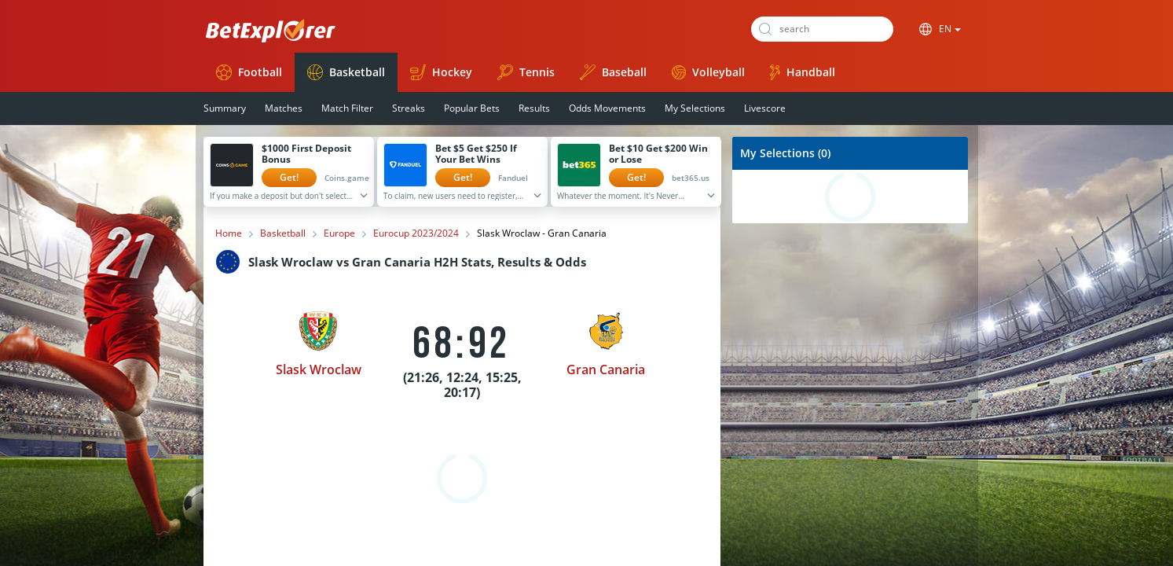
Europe (339, 233)
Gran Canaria (605, 369)
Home (228, 233)
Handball (802, 72)
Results (534, 108)
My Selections (695, 108)
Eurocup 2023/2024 (416, 233)
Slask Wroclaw (318, 369)
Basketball (346, 72)
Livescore (765, 108)
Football (249, 72)
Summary (224, 108)
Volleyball (708, 71)
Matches (283, 108)
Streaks (408, 108)
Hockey (441, 72)
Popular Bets (472, 108)
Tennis (526, 72)
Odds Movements (607, 108)
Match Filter (347, 108)
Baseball (613, 72)
